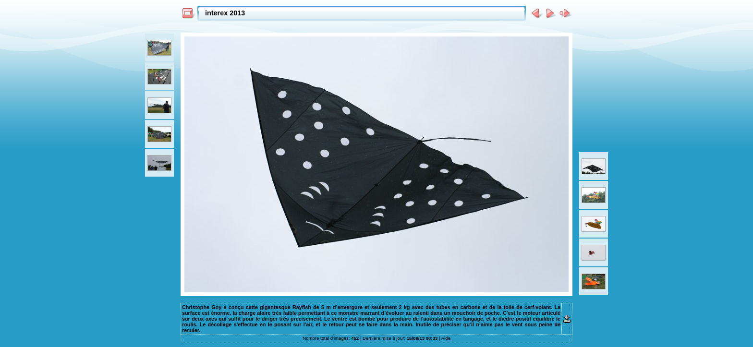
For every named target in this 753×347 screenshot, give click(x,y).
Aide (445, 338)
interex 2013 (225, 13)
